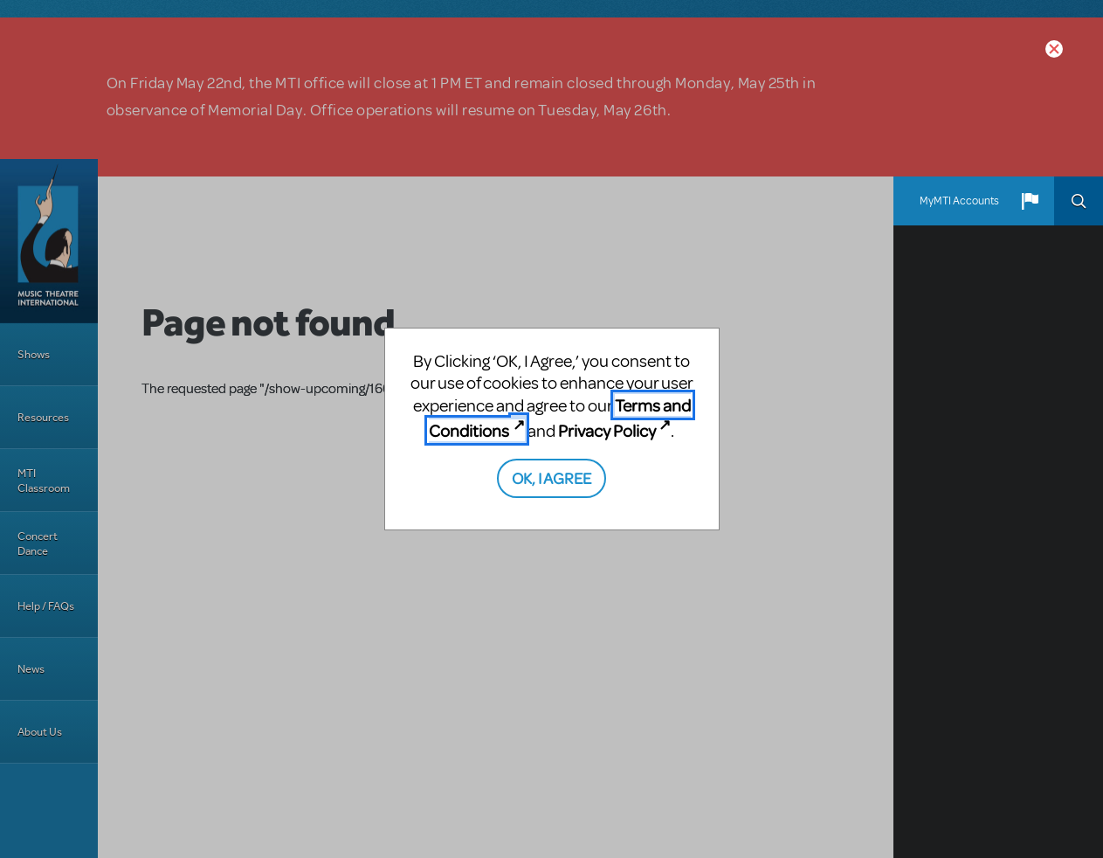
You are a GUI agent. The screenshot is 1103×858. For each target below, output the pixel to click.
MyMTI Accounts (959, 201)
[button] (1029, 200)
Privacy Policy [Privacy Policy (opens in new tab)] (607, 430)
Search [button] (1078, 200)
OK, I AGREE (551, 477)
